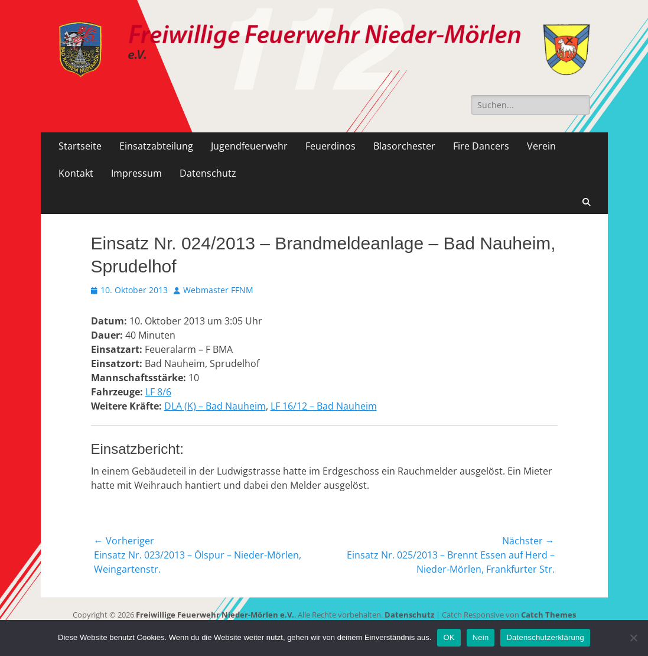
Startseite (80, 145)
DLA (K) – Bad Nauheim (215, 406)
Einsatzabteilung (156, 145)
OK (448, 637)
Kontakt (75, 173)
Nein (481, 637)
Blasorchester (404, 145)
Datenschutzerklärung (545, 637)
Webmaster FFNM (218, 289)
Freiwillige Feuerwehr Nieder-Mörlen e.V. (215, 614)
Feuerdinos (330, 145)
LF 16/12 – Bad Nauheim (324, 406)
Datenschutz (208, 173)
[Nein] (633, 638)
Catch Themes (548, 614)
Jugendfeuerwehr (249, 145)
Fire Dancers (481, 145)
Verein (541, 145)
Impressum (136, 173)
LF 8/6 (158, 391)
